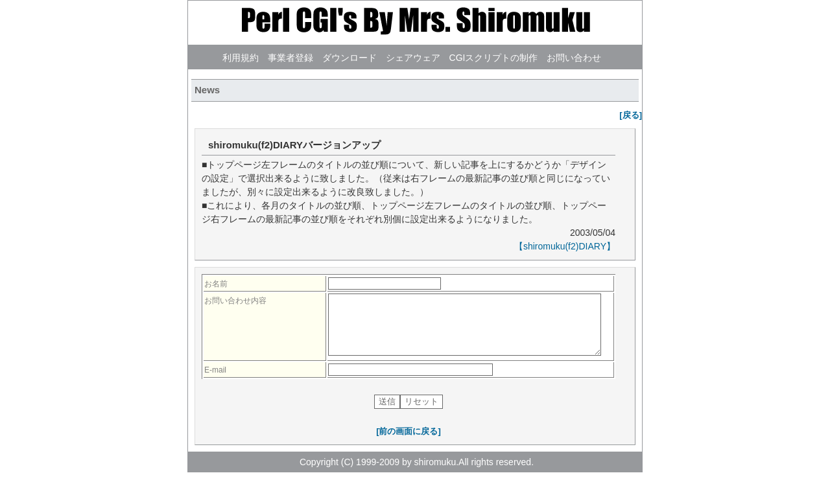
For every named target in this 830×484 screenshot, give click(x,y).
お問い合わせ (574, 57)
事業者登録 (290, 57)
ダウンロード (349, 57)
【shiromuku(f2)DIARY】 (564, 246)
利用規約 (240, 57)
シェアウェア (413, 57)
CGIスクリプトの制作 (493, 57)
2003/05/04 (591, 232)
